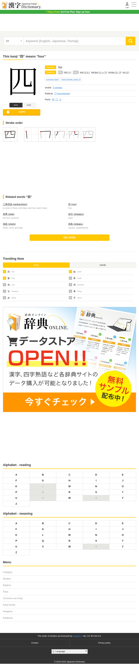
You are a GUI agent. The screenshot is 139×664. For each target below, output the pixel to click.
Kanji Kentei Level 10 (71, 79)
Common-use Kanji (13, 598)
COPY (23, 112)
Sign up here (68, 12)
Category (7, 572)
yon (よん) (85, 72)
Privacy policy (104, 643)
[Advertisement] (69, 23)
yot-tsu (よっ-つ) (99, 72)
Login (127, 7)
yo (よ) (126, 72)
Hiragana (7, 611)
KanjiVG (77, 636)
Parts (5, 592)
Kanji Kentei (9, 605)
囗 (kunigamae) (62, 93)
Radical (7, 585)
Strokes (7, 579)
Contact (34, 643)
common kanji (52, 79)
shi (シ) (67, 72)
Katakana (8, 618)
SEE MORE (69, 238)
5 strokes (57, 87)
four (60, 67)
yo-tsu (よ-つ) (114, 72)
